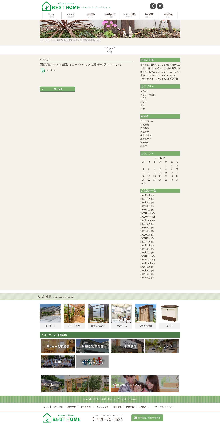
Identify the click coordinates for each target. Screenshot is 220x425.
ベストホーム (146, 121)
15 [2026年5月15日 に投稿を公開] (166, 172)
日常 (142, 108)
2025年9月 (145, 223)
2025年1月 (145, 252)
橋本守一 (144, 146)
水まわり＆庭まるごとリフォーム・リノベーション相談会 (167, 71)
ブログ (143, 101)
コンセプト (58, 407)
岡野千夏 (144, 142)
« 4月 (143, 183)
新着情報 (130, 407)
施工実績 (72, 407)
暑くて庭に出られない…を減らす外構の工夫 (161, 64)
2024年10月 (146, 263)
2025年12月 (146, 213)
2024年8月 (145, 270)
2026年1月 (145, 209)
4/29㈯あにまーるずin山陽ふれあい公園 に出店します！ (167, 78)
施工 (142, 105)
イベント (51, 40)
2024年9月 (145, 266)
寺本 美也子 (146, 135)
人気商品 (142, 407)
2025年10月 (146, 220)
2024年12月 (146, 256)
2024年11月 (146, 259)
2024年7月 (145, 273)
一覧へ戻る (57, 89)
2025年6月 (145, 234)
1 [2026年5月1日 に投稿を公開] (166, 165)
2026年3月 (145, 202)
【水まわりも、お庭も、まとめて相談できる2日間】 (165, 68)
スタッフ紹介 (102, 407)
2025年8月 (145, 227)
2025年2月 (145, 248)
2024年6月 (145, 277)
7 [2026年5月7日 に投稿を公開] (160, 168)
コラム (143, 98)
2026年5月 (145, 195)
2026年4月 (145, 198)
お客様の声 (85, 407)
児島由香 (144, 131)
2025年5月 (145, 238)
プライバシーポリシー (163, 407)
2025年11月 (146, 216)
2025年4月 (145, 241)
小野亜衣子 (145, 138)
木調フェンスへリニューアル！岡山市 (158, 75)
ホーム (52, 14)
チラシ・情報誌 (147, 94)
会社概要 (118, 407)
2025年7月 (145, 230)
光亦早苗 (144, 128)
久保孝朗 (144, 124)
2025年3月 (145, 245)
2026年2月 (145, 206)
